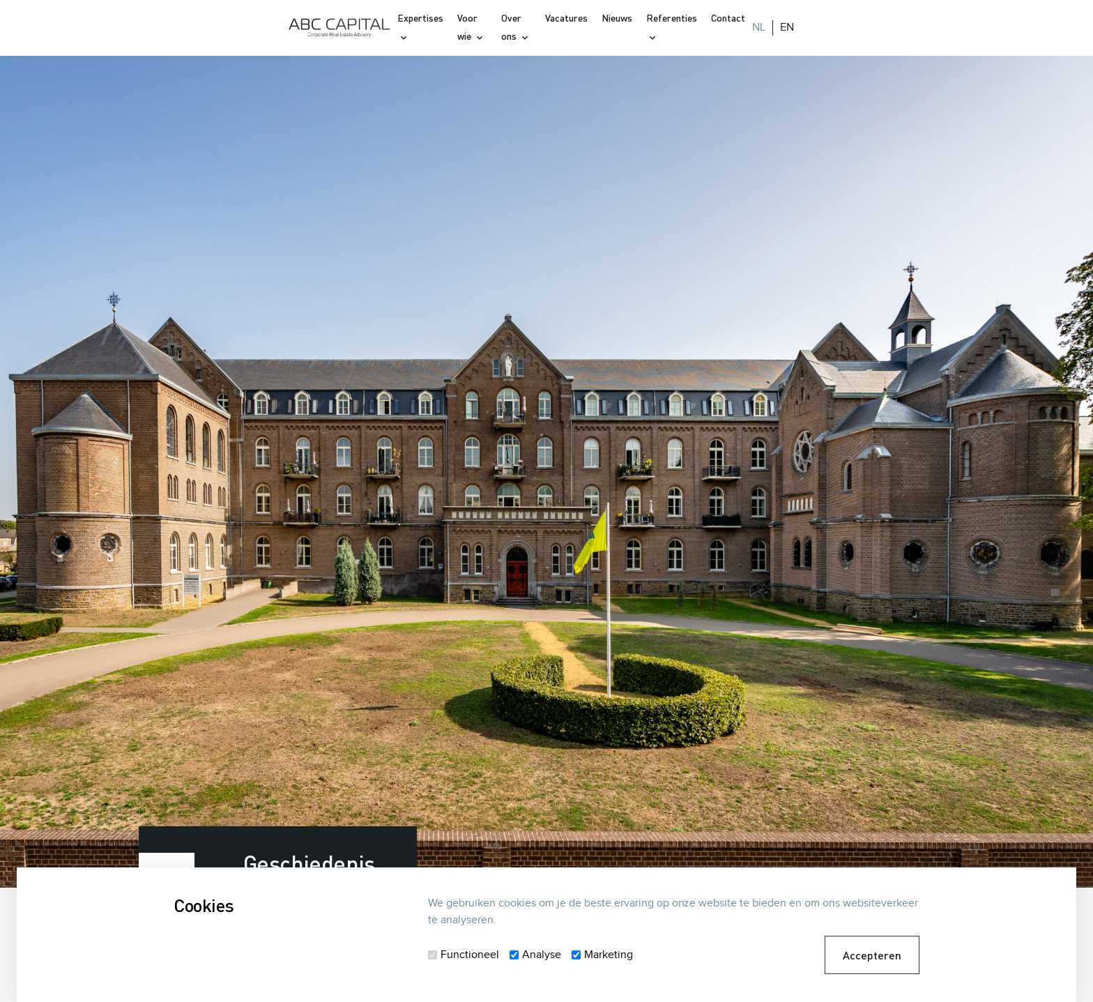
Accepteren (872, 955)
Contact (728, 18)
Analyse (541, 955)
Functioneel (470, 955)
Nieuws (617, 18)
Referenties (671, 18)
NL (758, 27)
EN (787, 27)
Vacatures (566, 18)
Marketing (608, 955)
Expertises (420, 18)
